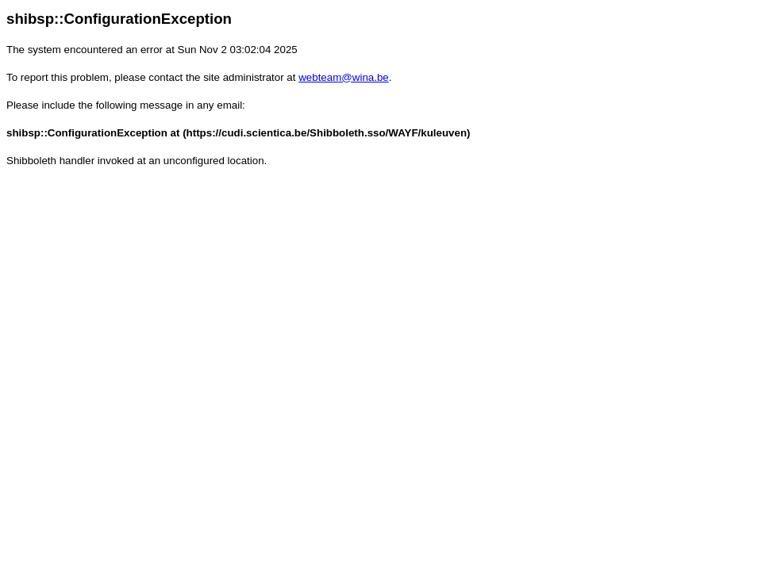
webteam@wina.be (343, 77)
